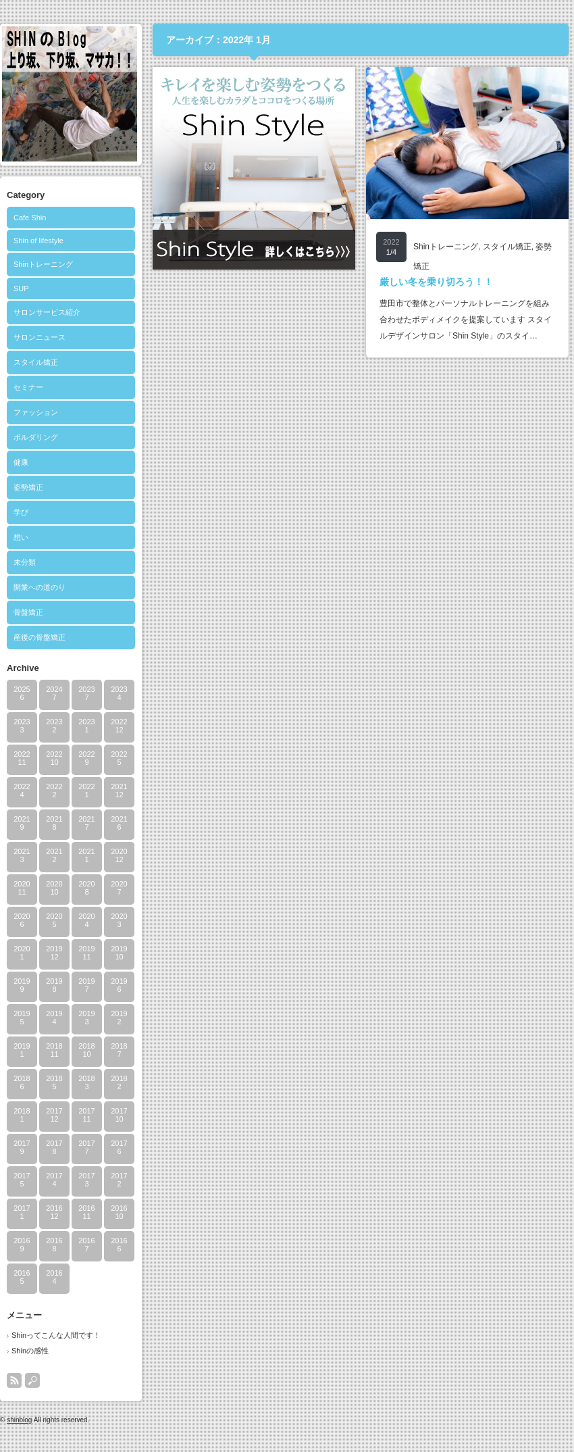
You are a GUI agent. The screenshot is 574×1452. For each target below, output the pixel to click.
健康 (21, 462)
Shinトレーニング (43, 264)
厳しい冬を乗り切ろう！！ (436, 281)
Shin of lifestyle (38, 240)
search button (32, 1380)
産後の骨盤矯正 (40, 637)
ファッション (36, 412)
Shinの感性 (30, 1351)
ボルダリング (36, 437)
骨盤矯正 (28, 612)
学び (21, 512)
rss (14, 1380)
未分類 (25, 562)
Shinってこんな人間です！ (56, 1335)
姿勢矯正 (28, 487)
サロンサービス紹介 (47, 312)
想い (21, 537)
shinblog (19, 1420)
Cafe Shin (30, 218)
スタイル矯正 (36, 362)
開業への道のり (40, 587)
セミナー (28, 387)
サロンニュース (40, 337)
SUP (21, 288)
